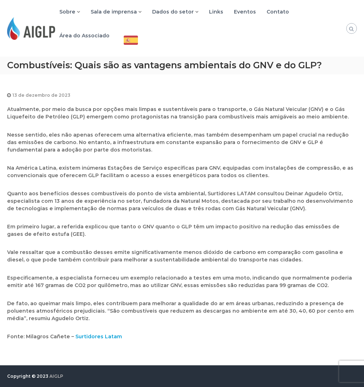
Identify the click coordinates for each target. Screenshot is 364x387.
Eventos (245, 12)
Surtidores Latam (98, 336)
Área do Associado (84, 35)
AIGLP (56, 376)
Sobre (67, 12)
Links (216, 12)
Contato (278, 12)
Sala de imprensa (114, 12)
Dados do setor (173, 12)
